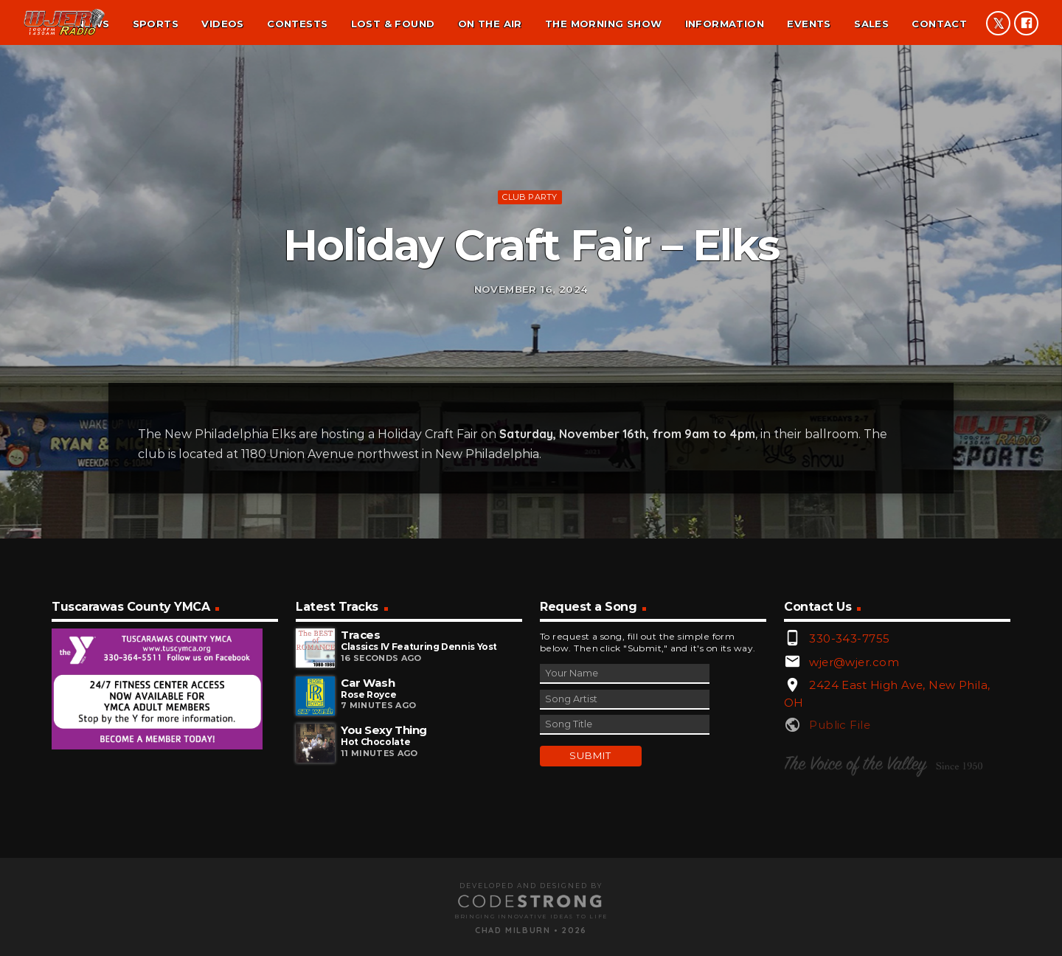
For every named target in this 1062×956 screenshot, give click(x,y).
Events (808, 24)
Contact (939, 24)
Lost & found (393, 24)
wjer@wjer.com (854, 822)
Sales (871, 24)
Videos (222, 24)
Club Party (529, 274)
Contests (297, 24)
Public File (839, 886)
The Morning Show (603, 24)
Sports (155, 24)
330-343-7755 (849, 799)
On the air (490, 24)
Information (724, 24)
